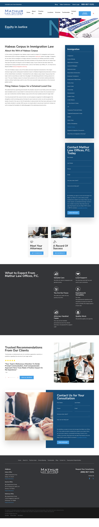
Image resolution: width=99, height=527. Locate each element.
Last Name (70, 163)
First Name (70, 157)
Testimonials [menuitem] (66, 12)
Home (19, 460)
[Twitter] (93, 478)
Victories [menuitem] (57, 12)
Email (68, 174)
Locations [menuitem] (50, 12)
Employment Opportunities (74, 460)
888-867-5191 (87, 4)
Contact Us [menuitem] (73, 12)
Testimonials (51, 460)
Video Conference (65, 4)
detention (38, 56)
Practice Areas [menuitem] (40, 12)
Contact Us (62, 460)
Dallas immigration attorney (20, 66)
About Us (25, 460)
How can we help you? (73, 186)
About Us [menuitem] (34, 12)
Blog (56, 4)
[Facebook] (89, 478)
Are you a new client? (72, 180)
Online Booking (42, 460)
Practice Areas (33, 460)
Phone (69, 169)
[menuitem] (79, 55)
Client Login (75, 4)
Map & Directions (9, 479)
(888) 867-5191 (87, 472)
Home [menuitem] (28, 12)
